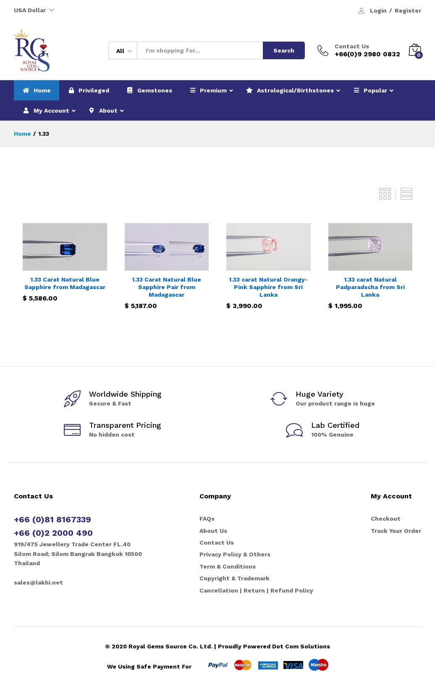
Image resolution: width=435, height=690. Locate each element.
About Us (213, 530)
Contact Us (352, 46)
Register (408, 10)
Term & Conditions (227, 566)
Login (378, 10)
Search (283, 50)
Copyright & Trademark (234, 578)
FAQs (207, 518)
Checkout (386, 518)
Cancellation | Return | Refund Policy (256, 590)
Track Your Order (396, 530)
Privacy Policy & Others (234, 554)
